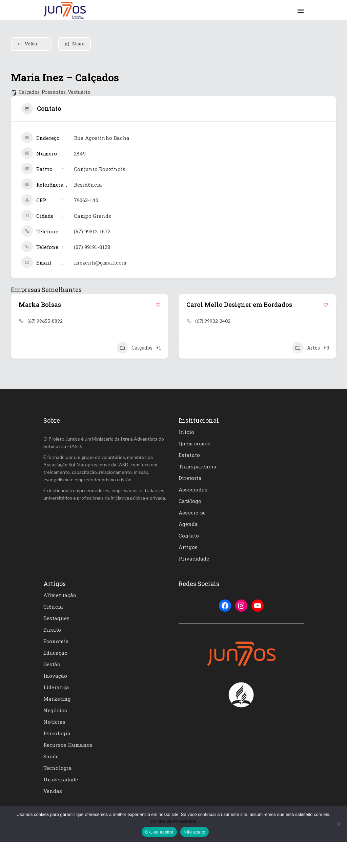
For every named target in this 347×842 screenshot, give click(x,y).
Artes (306, 348)
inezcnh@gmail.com (100, 262)
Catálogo (190, 501)
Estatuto (189, 454)
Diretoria (190, 478)
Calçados (29, 92)
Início (186, 431)
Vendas (52, 790)
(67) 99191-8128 (92, 247)
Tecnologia (57, 767)
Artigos (188, 547)
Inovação (55, 675)
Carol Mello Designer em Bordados (239, 304)
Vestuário (79, 92)
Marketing (57, 698)
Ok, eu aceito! (159, 832)
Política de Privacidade (173, 821)
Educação (55, 652)
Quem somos (194, 443)
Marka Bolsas (40, 304)
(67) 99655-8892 (45, 321)
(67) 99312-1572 (92, 231)
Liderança (56, 687)
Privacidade (194, 558)
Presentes (54, 92)
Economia (56, 641)
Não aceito (195, 832)
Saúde (51, 756)
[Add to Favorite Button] (158, 304)
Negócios (55, 710)
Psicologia (56, 733)
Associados (193, 489)
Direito (52, 629)
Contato (189, 535)
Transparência (198, 466)
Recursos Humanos (68, 744)
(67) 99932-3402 (212, 321)
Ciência (53, 606)
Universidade (60, 779)
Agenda (188, 524)
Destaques (56, 618)
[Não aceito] (338, 824)
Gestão (51, 664)
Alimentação (59, 595)
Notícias (54, 721)
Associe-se (192, 512)
